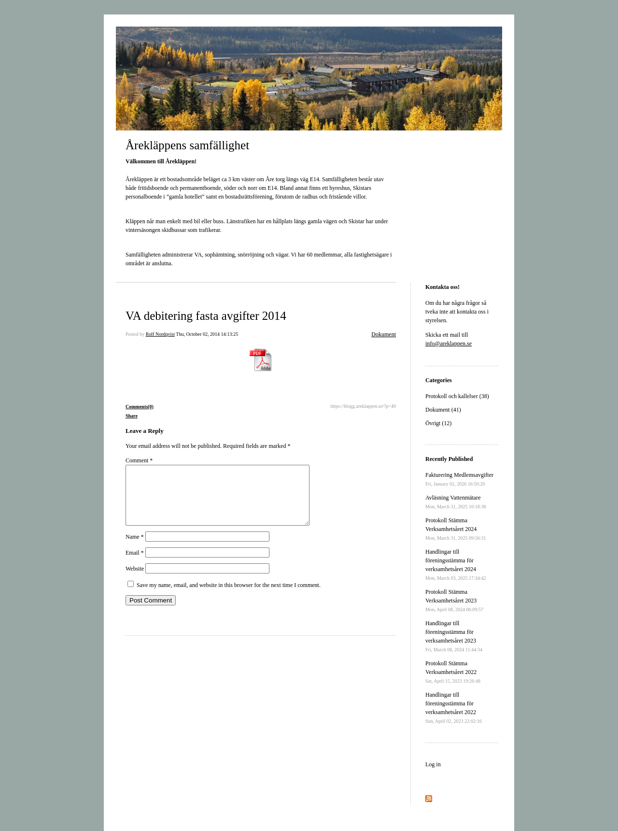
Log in (433, 764)
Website (135, 580)
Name (135, 548)
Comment (139, 460)
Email (135, 564)
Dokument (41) (443, 409)
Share (132, 415)
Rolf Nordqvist (160, 334)
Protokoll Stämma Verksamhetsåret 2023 (454, 600)
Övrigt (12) (438, 423)
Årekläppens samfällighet (187, 145)
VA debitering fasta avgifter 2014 (206, 315)
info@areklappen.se (448, 343)
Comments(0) (140, 406)
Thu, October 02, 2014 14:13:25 (207, 334)
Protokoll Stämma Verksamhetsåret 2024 (455, 529)
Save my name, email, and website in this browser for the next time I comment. (229, 596)
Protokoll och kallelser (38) (457, 396)
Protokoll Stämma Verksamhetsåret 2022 (452, 672)
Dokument (383, 334)
